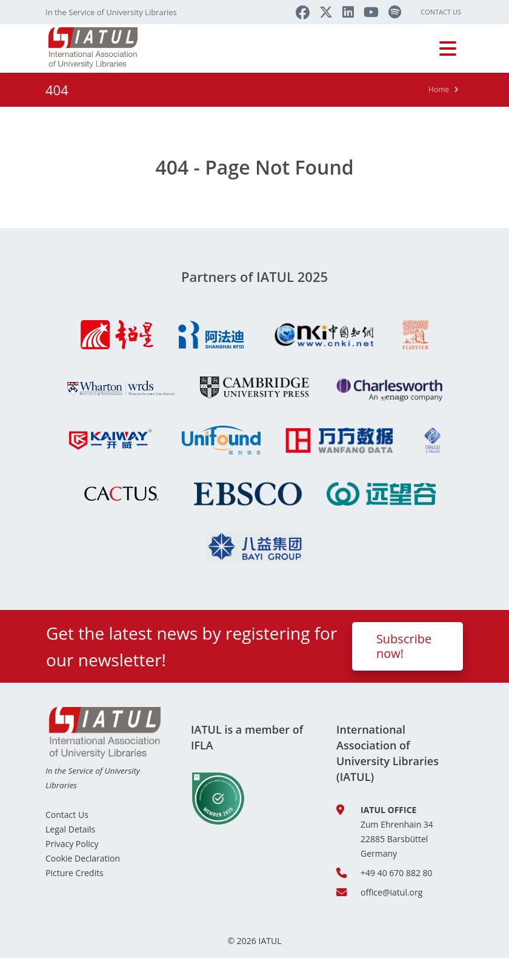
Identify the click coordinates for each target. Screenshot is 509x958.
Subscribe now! (403, 646)
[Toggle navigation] (448, 48)
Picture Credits (74, 873)
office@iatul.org (391, 892)
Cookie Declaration (82, 858)
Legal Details (70, 829)
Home (438, 89)
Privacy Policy (71, 843)
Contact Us (441, 11)
